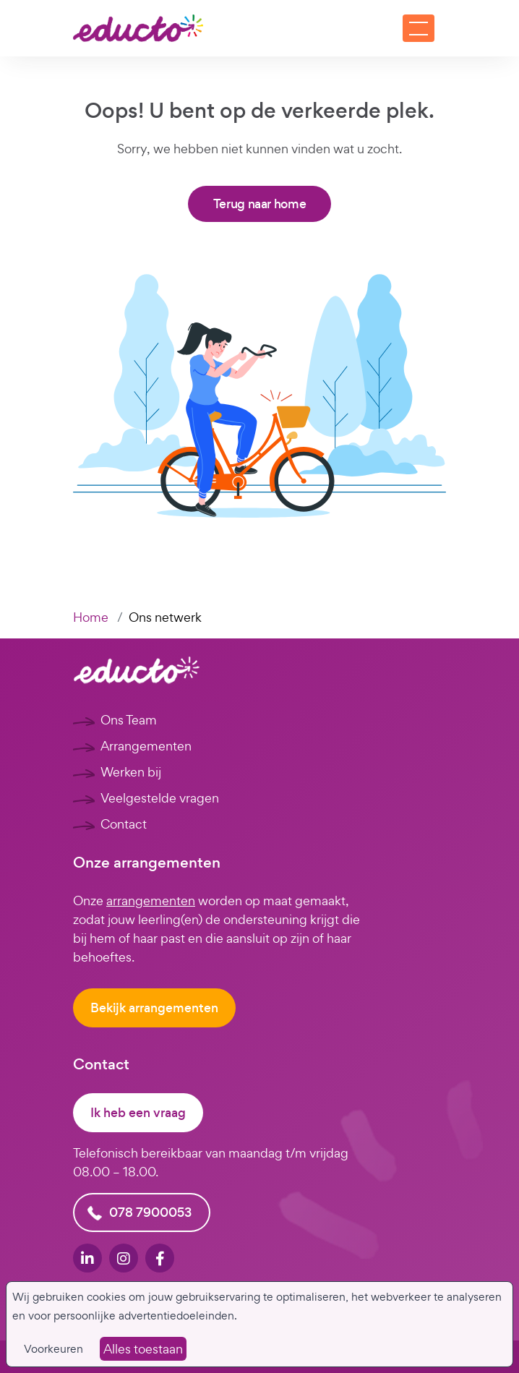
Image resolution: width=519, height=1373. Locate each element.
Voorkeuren (53, 1348)
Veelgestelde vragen (159, 798)
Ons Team (128, 719)
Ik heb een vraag (138, 1112)
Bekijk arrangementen (154, 1008)
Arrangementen (146, 745)
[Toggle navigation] (418, 28)
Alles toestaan (143, 1348)
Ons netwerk (165, 617)
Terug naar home (259, 204)
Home (90, 617)
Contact (123, 824)
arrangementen (150, 900)
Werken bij (130, 772)
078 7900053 (150, 1212)
